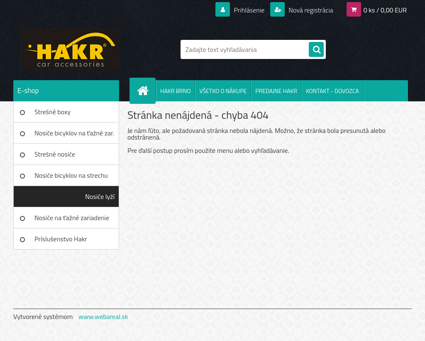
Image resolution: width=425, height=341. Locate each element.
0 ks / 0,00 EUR (385, 10)
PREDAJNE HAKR (276, 90)
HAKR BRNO (175, 90)
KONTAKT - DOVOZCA (332, 90)
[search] (316, 50)
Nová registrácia (310, 10)
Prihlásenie (249, 10)
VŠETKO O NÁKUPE (223, 90)
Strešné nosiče (54, 154)
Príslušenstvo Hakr (60, 239)
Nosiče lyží (100, 196)
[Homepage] (146, 90)
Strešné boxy (52, 112)
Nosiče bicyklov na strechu (71, 175)
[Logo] (70, 49)
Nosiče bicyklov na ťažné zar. (74, 133)
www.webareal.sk (103, 316)
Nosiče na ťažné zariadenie (71, 218)
